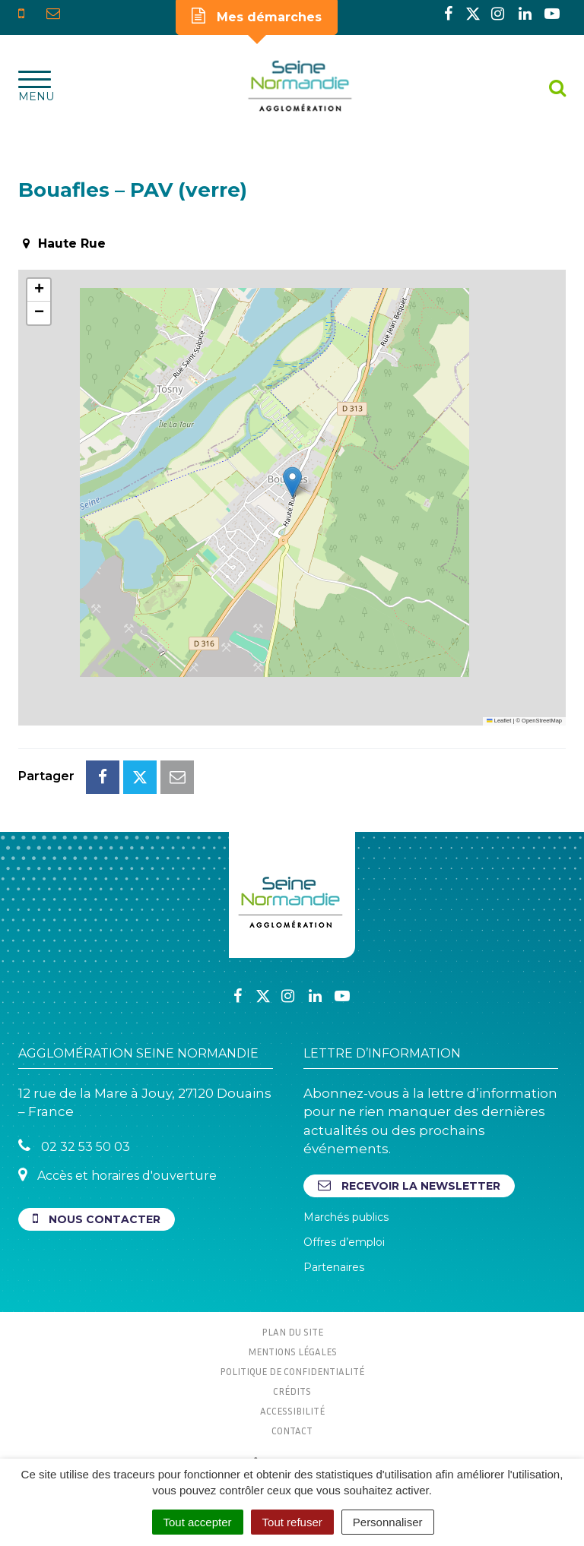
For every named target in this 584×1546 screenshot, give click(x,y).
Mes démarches (257, 16)
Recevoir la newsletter (409, 1185)
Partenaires (333, 1267)
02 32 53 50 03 (74, 1146)
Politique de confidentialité (292, 1371)
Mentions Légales (292, 1351)
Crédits (292, 1391)
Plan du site (292, 1332)
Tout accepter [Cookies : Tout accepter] (197, 1522)
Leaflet (499, 720)
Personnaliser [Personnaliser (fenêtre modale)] (388, 1522)
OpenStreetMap (542, 720)
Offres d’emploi (344, 1242)
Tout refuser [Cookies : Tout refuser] (292, 1522)
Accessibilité (292, 1411)
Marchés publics (346, 1217)
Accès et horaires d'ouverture (117, 1175)
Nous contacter (96, 1219)
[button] (292, 482)
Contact (292, 1430)
